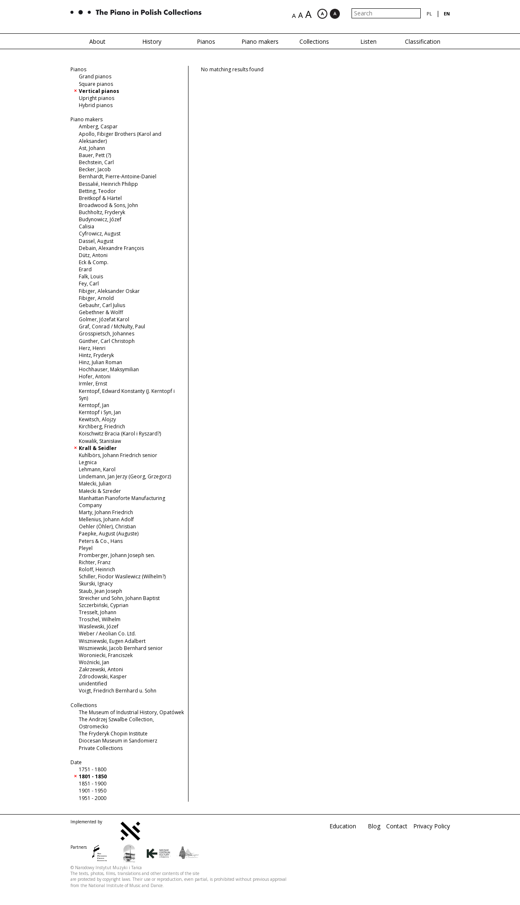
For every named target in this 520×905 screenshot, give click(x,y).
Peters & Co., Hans (101, 541)
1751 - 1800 (92, 769)
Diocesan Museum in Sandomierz (118, 740)
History (151, 41)
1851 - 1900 (92, 783)
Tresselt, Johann (97, 612)
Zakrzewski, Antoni (101, 669)
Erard (85, 269)
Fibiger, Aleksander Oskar (109, 291)
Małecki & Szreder (100, 491)
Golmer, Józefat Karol (104, 319)
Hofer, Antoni (95, 376)
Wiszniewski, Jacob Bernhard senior (121, 648)
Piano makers (260, 41)
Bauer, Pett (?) (95, 155)
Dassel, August (96, 241)
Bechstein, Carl (96, 162)
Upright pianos (96, 98)
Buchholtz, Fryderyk (102, 212)
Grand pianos (95, 76)
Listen (368, 41)
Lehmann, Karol (97, 469)
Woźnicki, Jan (94, 662)
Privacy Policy (431, 826)
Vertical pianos (99, 91)
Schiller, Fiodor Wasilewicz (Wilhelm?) (122, 576)
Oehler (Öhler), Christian (107, 526)
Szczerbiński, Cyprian (103, 605)
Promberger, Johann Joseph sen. (117, 555)
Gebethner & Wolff (101, 312)
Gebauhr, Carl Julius (102, 305)
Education (342, 826)
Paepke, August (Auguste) (108, 533)
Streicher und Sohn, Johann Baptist (119, 598)
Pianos (206, 41)
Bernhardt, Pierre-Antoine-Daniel (117, 176)
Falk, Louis (91, 276)
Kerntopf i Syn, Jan (100, 412)
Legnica (88, 462)
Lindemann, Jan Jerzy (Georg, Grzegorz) (125, 476)
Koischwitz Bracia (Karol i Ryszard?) (120, 433)
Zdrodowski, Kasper (103, 676)
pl (429, 13)
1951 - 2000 (92, 798)
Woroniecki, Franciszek (106, 655)
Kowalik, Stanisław (100, 441)
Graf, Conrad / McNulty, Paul (112, 326)
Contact (396, 826)
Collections (314, 41)
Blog (374, 826)
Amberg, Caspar (98, 126)
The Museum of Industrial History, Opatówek (131, 712)
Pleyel (86, 548)
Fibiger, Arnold (96, 298)
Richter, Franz (95, 562)
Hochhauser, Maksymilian (109, 369)
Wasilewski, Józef (98, 626)
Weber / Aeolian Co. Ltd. (107, 633)
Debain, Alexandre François (111, 248)
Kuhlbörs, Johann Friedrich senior (118, 455)
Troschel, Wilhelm (100, 619)
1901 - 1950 (92, 790)
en (447, 13)
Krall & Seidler (98, 448)
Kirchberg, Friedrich (102, 426)
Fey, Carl (89, 283)
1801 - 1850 (93, 776)
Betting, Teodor (97, 191)
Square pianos (96, 84)
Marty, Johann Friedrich (106, 512)
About (97, 41)
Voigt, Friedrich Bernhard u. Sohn (117, 690)
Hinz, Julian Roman (100, 362)
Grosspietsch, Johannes (106, 333)
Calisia (86, 226)
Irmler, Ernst (93, 383)
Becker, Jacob (95, 169)
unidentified (93, 683)
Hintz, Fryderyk (96, 355)
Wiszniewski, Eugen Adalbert (112, 641)
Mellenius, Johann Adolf (106, 519)
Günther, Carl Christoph (107, 341)
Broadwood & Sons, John (108, 205)
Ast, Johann (92, 148)
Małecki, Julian (95, 483)
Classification (422, 41)
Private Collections (101, 748)
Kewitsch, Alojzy (97, 419)
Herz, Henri (92, 348)
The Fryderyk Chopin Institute (113, 733)
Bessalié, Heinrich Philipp (108, 184)
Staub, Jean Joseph (100, 591)
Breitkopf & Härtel (100, 198)
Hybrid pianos (96, 105)
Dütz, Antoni (93, 255)
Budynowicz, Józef (100, 219)
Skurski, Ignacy (96, 583)
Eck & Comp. (93, 262)
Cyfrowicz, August (100, 233)
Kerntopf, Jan (94, 405)
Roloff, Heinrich (97, 569)
